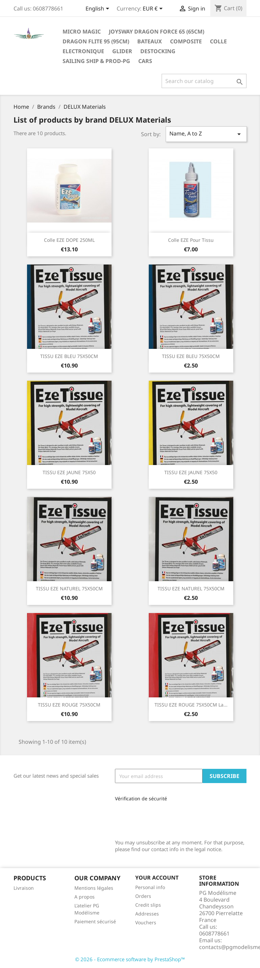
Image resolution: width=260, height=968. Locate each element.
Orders (143, 896)
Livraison (24, 888)
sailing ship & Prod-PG (96, 61)
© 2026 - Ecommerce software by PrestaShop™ (130, 959)
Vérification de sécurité (141, 798)
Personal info (150, 887)
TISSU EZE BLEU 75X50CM (69, 356)
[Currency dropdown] (154, 9)
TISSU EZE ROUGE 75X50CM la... (191, 704)
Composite (186, 41)
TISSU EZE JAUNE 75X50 (69, 472)
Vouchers (145, 922)
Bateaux (149, 41)
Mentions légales (93, 888)
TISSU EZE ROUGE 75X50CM (69, 704)
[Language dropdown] (99, 9)
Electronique (83, 51)
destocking (157, 51)
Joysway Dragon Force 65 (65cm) (156, 31)
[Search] (204, 81)
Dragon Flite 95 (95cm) (96, 41)
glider (122, 51)
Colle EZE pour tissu (191, 240)
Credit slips (148, 905)
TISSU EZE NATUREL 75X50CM (69, 588)
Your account (157, 877)
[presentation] (160, 818)
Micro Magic (82, 31)
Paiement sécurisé (95, 921)
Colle (218, 41)
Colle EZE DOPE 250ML (69, 240)
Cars (145, 61)
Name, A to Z (206, 134)
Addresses (147, 913)
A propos (84, 896)
